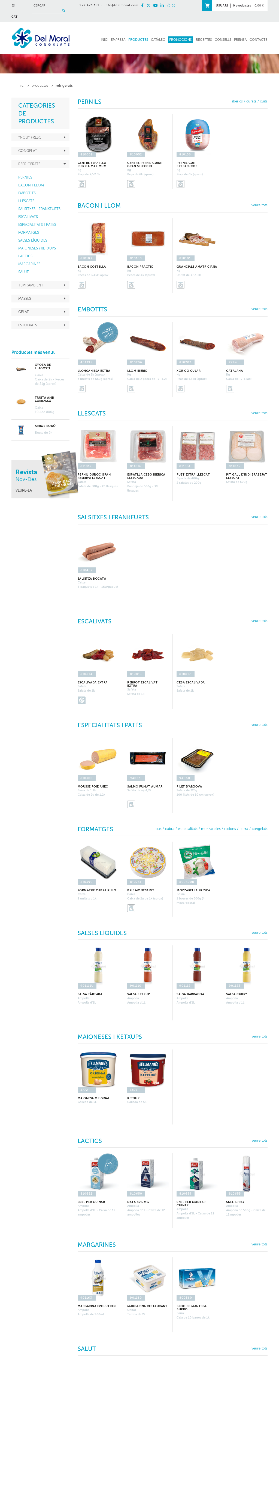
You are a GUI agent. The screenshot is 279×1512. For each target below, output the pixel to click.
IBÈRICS (237, 101)
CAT (14, 16)
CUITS (264, 101)
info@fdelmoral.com (122, 5)
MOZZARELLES (211, 829)
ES (13, 5)
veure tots (259, 205)
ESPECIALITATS (188, 829)
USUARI (222, 5)
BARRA (243, 829)
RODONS (230, 829)
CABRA (169, 829)
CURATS (251, 101)
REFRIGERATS (64, 85)
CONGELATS (260, 829)
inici (21, 85)
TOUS (158, 829)
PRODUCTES (40, 85)
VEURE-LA (24, 490)
